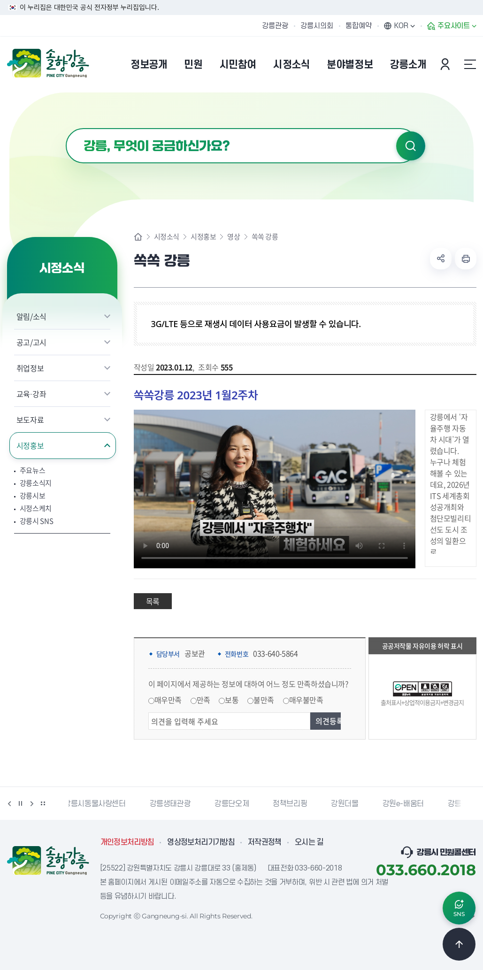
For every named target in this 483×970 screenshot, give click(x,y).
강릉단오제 (236, 804)
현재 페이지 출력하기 (465, 258)
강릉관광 (275, 26)
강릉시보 (33, 495)
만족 (203, 699)
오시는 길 (309, 842)
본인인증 (446, 64)
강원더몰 (348, 804)
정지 (20, 803)
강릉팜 (462, 804)
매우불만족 (306, 699)
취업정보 (30, 368)
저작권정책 (265, 842)
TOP (459, 944)
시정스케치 (36, 508)
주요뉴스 (33, 470)
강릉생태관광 (174, 804)
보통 (231, 699)
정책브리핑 (294, 804)
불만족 (263, 699)
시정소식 (166, 237)
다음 (32, 803)
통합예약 (358, 26)
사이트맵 (470, 64)
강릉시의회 (316, 26)
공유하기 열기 (441, 258)
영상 (233, 237)
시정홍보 (30, 445)
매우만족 (168, 699)
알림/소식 (31, 316)
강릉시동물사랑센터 (99, 804)
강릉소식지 (36, 483)
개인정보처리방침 (127, 842)
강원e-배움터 (407, 804)
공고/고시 (31, 342)
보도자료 (30, 419)
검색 (410, 145)
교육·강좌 (31, 393)
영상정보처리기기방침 (201, 842)
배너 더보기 (43, 803)
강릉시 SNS (37, 521)
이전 (9, 803)
